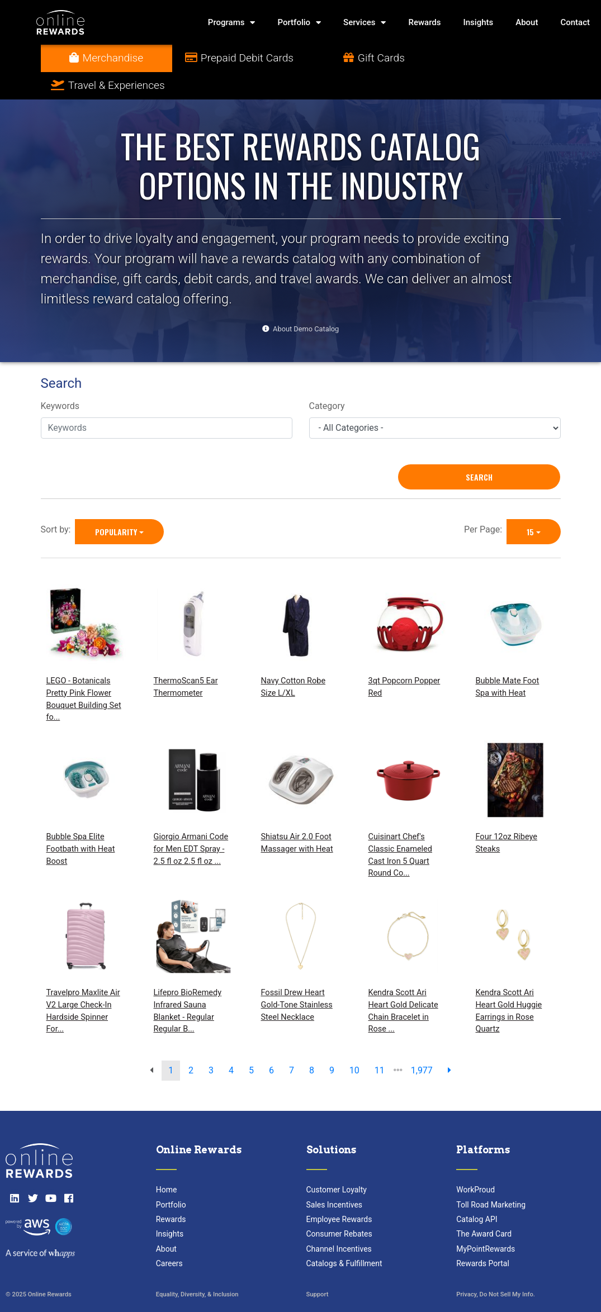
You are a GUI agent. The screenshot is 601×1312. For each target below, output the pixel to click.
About (526, 22)
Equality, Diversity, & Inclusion (197, 1267)
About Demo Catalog (306, 301)
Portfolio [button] (299, 22)
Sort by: (58, 502)
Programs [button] (231, 22)
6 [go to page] (271, 1043)
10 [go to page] (354, 1043)
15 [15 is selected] (530, 504)
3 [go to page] (211, 1043)
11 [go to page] (380, 1043)
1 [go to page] (170, 1043)
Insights (478, 22)
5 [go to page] (251, 1043)
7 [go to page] (291, 1043)
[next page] (449, 1043)
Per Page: (485, 502)
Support (317, 1267)
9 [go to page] (331, 1043)
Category (327, 379)
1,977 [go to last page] (422, 1043)
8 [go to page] (311, 1043)
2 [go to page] (190, 1043)
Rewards (424, 22)
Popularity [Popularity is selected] (116, 504)
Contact (575, 22)
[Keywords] (166, 400)
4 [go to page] (231, 1043)
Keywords (60, 379)
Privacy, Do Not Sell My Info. (495, 1267)
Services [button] (364, 22)
